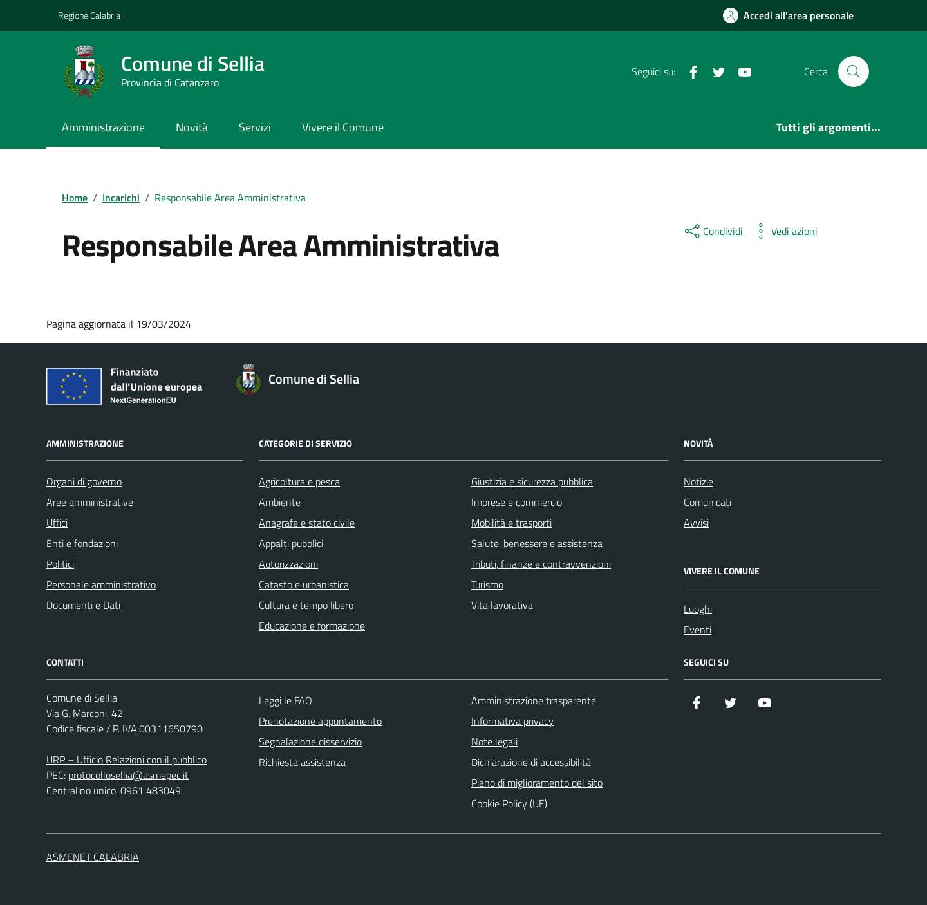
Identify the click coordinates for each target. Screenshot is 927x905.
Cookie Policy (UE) (509, 803)
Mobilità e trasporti (511, 522)
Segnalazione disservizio (310, 741)
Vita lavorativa (502, 605)
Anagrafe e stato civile (307, 522)
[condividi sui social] (712, 231)
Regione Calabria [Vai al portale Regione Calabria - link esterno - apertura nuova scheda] (89, 15)
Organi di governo (84, 481)
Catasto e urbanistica (304, 584)
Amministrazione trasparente (533, 700)
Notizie (698, 481)
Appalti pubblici (291, 543)
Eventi (697, 629)
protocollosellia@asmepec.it (128, 775)
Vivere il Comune (343, 127)
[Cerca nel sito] (853, 71)
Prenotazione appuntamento (320, 721)
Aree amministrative (89, 502)
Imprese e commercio (516, 502)
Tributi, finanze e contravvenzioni (541, 564)
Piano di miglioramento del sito (537, 782)
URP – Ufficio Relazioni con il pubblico (126, 759)
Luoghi (698, 609)
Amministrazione (103, 127)
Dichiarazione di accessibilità (531, 762)
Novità (192, 127)
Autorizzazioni (288, 564)
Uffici (57, 522)
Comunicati (707, 502)
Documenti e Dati (83, 605)
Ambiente (280, 502)
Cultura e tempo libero (306, 605)
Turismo (487, 584)
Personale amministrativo (101, 584)
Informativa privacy (512, 721)
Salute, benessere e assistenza (537, 543)
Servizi (255, 127)
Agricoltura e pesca (299, 481)
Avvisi (696, 522)
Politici (60, 564)
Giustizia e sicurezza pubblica (532, 481)
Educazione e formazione (312, 625)
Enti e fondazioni (82, 543)
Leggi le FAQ (285, 700)
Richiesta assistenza (302, 762)
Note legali (494, 741)
